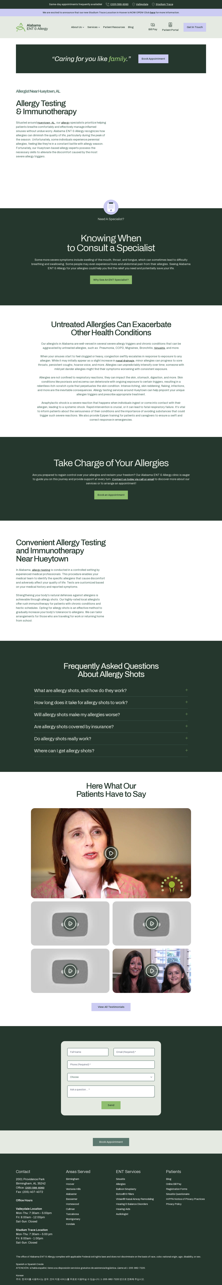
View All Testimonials (111, 981)
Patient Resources (114, 27)
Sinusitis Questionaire (177, 1169)
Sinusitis (159, 328)
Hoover (70, 1159)
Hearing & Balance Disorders (132, 1179)
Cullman (70, 1184)
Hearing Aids (123, 1184)
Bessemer (71, 1174)
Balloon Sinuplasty (126, 1164)
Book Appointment (153, 58)
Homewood (72, 1179)
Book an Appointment (111, 475)
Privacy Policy (174, 1179)
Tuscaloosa (72, 1189)
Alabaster (71, 1169)
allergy (66, 122)
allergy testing (41, 547)
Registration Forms (176, 1164)
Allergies (121, 1159)
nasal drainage (125, 340)
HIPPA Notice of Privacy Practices (185, 1174)
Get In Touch (195, 27)
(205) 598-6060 (35, 1162)
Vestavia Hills (73, 1164)
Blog (131, 27)
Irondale (70, 1199)
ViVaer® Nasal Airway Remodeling (135, 1174)
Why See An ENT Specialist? (111, 260)
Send (111, 1079)
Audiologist (122, 1189)
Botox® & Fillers (125, 1169)
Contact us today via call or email (133, 459)
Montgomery (73, 1194)
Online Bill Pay (173, 1159)
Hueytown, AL (46, 122)
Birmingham (72, 1154)
